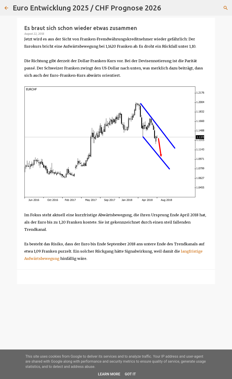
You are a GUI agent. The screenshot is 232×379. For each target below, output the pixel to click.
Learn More (109, 374)
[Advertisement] (116, 322)
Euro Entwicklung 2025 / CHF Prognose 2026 (87, 8)
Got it (130, 374)
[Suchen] (167, 7)
